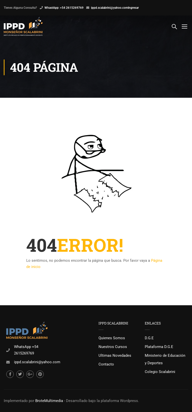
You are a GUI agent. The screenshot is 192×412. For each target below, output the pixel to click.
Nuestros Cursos (112, 346)
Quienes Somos (111, 338)
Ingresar (133, 8)
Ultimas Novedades (114, 355)
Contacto (106, 364)
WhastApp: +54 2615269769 (64, 8)
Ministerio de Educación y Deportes (165, 359)
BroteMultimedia (49, 400)
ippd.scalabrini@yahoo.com (109, 8)
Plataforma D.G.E (159, 346)
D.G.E (149, 338)
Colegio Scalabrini (160, 372)
